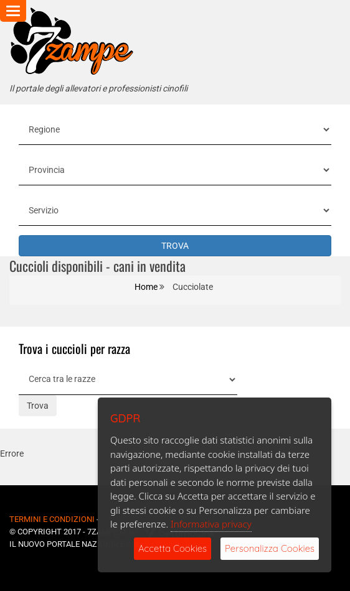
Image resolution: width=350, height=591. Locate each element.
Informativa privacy (211, 524)
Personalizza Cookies (270, 548)
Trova (38, 406)
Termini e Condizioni (52, 519)
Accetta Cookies (172, 548)
